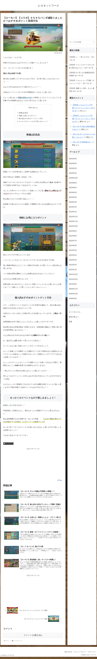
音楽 (70, 322)
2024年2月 (73, 173)
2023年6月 (73, 187)
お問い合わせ (67, 654)
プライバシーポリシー (79, 654)
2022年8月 (73, 236)
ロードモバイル (8, 444)
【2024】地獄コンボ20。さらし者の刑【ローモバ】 (81, 89)
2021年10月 (73, 279)
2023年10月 (73, 178)
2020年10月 (73, 294)
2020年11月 (73, 289)
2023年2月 (73, 207)
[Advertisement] (33, 464)
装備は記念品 (23, 113)
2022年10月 (73, 226)
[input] (82, 42)
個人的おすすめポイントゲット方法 (31, 119)
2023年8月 (73, 183)
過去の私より (74, 317)
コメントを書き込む (33, 637)
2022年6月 (73, 245)
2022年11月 (73, 221)
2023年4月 (73, 197)
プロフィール (91, 654)
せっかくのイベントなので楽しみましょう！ (33, 122)
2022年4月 (73, 255)
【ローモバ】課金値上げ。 (82, 142)
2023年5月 (73, 192)
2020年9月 (73, 298)
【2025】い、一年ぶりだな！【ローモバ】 (81, 58)
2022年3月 (73, 260)
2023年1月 (73, 212)
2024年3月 (73, 168)
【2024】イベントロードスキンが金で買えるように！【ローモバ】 (81, 66)
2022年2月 (73, 265)
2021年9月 (73, 284)
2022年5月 (73, 250)
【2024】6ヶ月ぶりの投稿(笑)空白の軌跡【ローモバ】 (82, 74)
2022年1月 (73, 270)
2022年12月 (73, 216)
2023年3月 (73, 202)
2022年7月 (73, 241)
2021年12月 (73, 274)
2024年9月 (73, 163)
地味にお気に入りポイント (28, 116)
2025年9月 (73, 159)
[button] (93, 42)
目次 (30, 108)
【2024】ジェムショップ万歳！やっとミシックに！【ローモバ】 (81, 82)
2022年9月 (73, 231)
